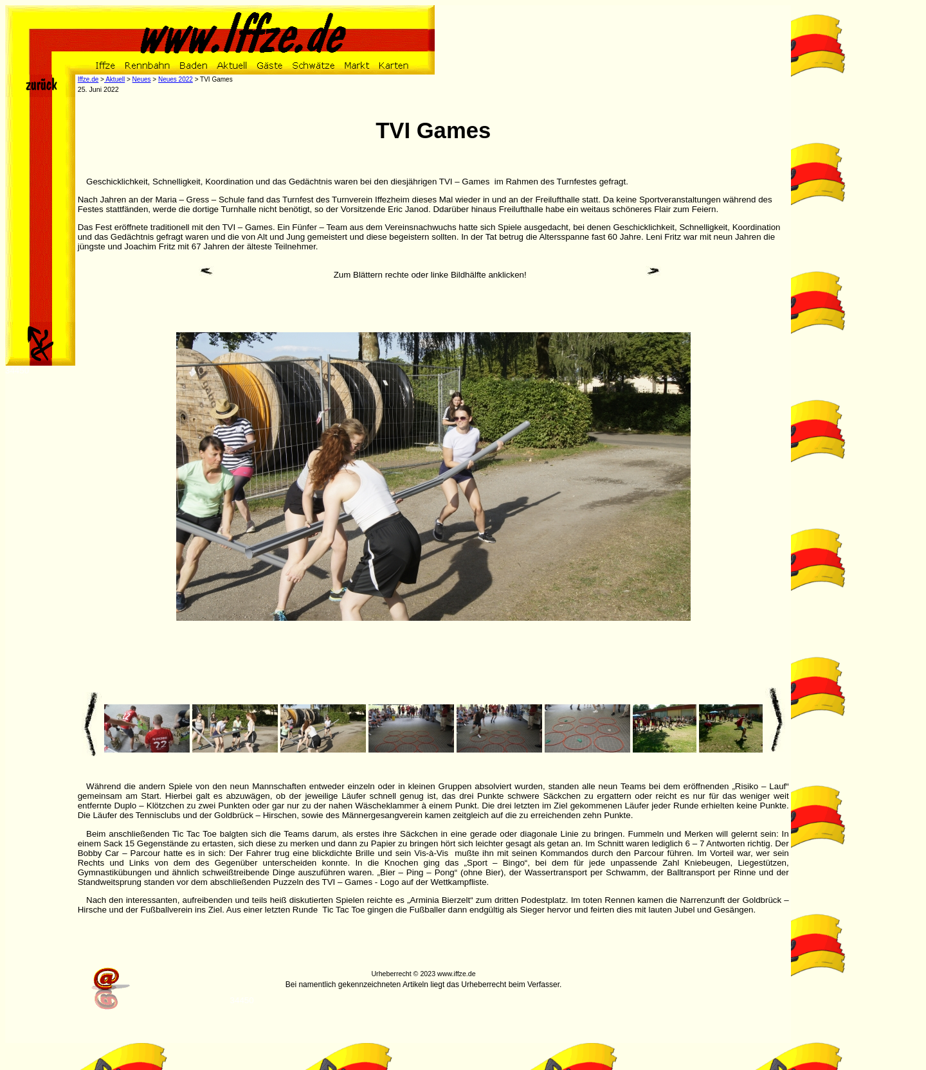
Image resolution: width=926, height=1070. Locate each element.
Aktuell (114, 79)
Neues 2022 (175, 79)
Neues (141, 79)
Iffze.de (88, 79)
